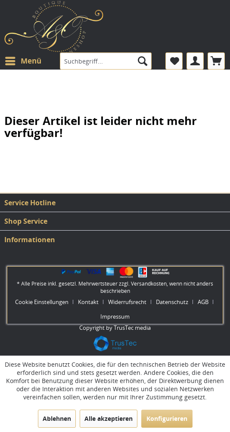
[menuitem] (23, 61)
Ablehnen (57, 418)
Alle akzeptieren (108, 418)
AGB (203, 302)
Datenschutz (172, 302)
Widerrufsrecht (127, 302)
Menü (23, 60)
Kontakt (88, 302)
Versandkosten (149, 283)
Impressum (115, 316)
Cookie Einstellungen (41, 302)
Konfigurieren (166, 418)
